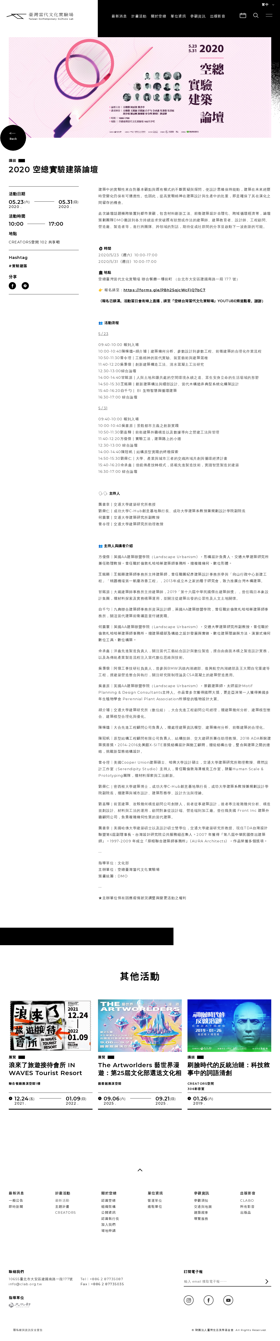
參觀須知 (201, 1200)
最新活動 (62, 1200)
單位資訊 (178, 16)
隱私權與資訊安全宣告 (28, 1330)
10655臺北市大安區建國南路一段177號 (41, 1279)
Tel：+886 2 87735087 (101, 1279)
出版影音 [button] (217, 16)
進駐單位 (155, 1207)
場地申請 (108, 1231)
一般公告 (16, 1200)
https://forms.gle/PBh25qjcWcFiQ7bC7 (165, 297)
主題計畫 (62, 1207)
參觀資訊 (198, 16)
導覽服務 (201, 1219)
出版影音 (248, 1193)
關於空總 (158, 16)
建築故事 (201, 1212)
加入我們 (108, 1224)
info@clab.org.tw (25, 1284)
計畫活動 (139, 16)
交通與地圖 (203, 1207)
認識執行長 (110, 1219)
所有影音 (247, 1207)
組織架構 (108, 1207)
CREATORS (65, 1212)
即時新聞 (16, 1207)
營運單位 (155, 1200)
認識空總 (108, 1200)
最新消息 (119, 16)
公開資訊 (108, 1212)
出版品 (245, 1212)
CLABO (247, 1200)
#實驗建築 (18, 274)
